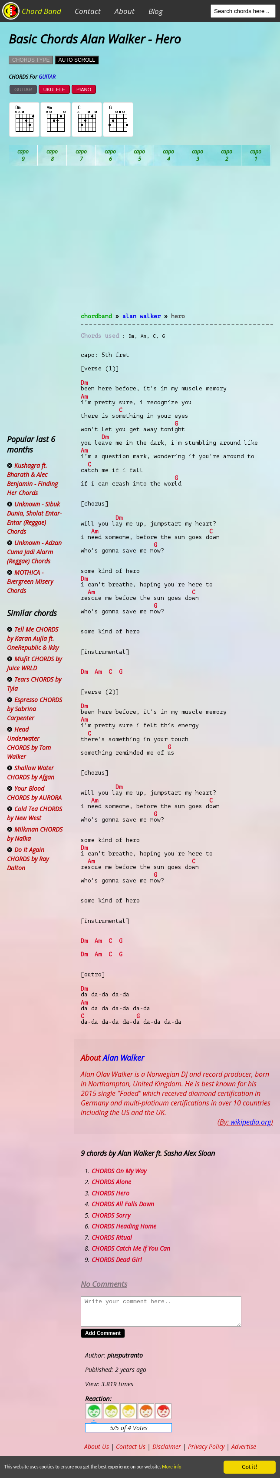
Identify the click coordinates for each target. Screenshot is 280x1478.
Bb (81, 155)
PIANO (83, 89)
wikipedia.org (251, 1122)
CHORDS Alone (111, 1182)
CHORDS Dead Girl (117, 1259)
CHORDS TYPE (30, 60)
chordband (96, 316)
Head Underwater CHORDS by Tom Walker (29, 743)
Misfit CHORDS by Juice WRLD (34, 663)
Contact (88, 11)
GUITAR (23, 89)
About (125, 11)
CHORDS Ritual (112, 1237)
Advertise (243, 1446)
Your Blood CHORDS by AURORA (34, 793)
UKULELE (54, 89)
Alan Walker (141, 316)
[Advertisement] (177, 244)
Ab (23, 155)
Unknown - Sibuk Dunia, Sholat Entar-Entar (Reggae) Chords (34, 518)
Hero (178, 316)
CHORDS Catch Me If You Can (131, 1248)
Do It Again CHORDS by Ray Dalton (28, 859)
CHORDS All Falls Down (123, 1204)
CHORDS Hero (110, 1193)
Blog (155, 11)
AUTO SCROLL (76, 60)
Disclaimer (166, 1446)
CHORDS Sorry (111, 1215)
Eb (226, 155)
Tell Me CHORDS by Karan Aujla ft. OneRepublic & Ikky (33, 638)
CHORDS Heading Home (124, 1226)
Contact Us (130, 1446)
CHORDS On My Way (119, 1171)
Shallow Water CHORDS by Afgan (30, 772)
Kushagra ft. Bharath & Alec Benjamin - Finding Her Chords (32, 479)
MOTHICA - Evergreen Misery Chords (30, 581)
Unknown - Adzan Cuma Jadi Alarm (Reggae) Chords (34, 552)
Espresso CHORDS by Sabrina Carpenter (34, 709)
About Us (96, 1446)
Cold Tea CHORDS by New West (34, 813)
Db (168, 155)
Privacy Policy (206, 1446)
